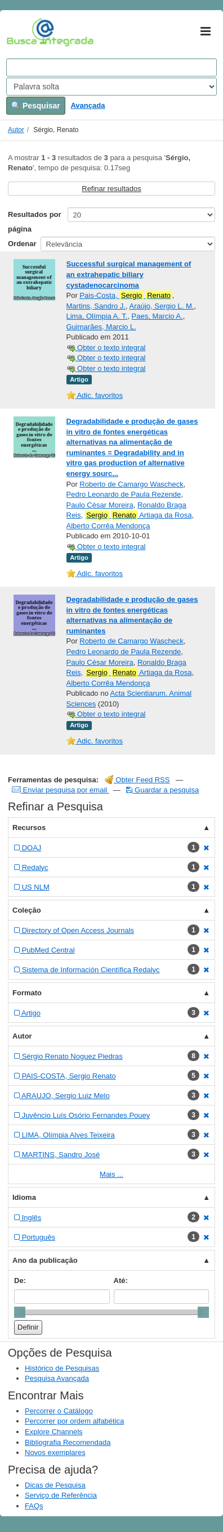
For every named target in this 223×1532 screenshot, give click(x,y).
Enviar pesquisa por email (60, 790)
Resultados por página (34, 221)
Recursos (29, 827)
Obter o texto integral (106, 347)
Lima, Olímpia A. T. (97, 316)
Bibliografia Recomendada (67, 1442)
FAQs (34, 1506)
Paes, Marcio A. (157, 316)
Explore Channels (54, 1431)
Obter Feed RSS (137, 780)
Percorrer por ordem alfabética (74, 1421)
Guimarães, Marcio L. (101, 327)
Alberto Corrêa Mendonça (108, 526)
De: (20, 1280)
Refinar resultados (111, 188)
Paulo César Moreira (99, 505)
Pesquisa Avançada (57, 1378)
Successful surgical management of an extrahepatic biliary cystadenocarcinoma (128, 274)
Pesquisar (35, 105)
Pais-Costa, (125, 296)
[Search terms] (111, 67)
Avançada (87, 105)
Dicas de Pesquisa (55, 1485)
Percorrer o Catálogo (59, 1411)
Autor (16, 130)
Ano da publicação (45, 1260)
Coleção (26, 910)
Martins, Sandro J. (96, 306)
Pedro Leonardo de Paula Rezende (123, 494)
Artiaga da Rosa (138, 515)
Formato (27, 993)
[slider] (19, 1312)
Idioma (24, 1197)
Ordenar (22, 243)
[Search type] (111, 87)
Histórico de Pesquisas (62, 1368)
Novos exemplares (55, 1452)
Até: (121, 1280)
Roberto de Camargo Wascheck (131, 484)
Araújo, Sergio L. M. (162, 306)
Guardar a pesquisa (162, 790)
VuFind (24, 32)
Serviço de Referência (61, 1495)
